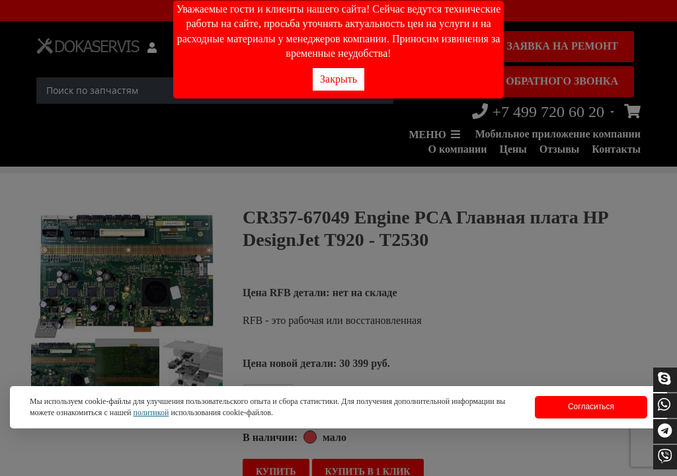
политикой (151, 412)
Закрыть (338, 79)
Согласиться (591, 406)
